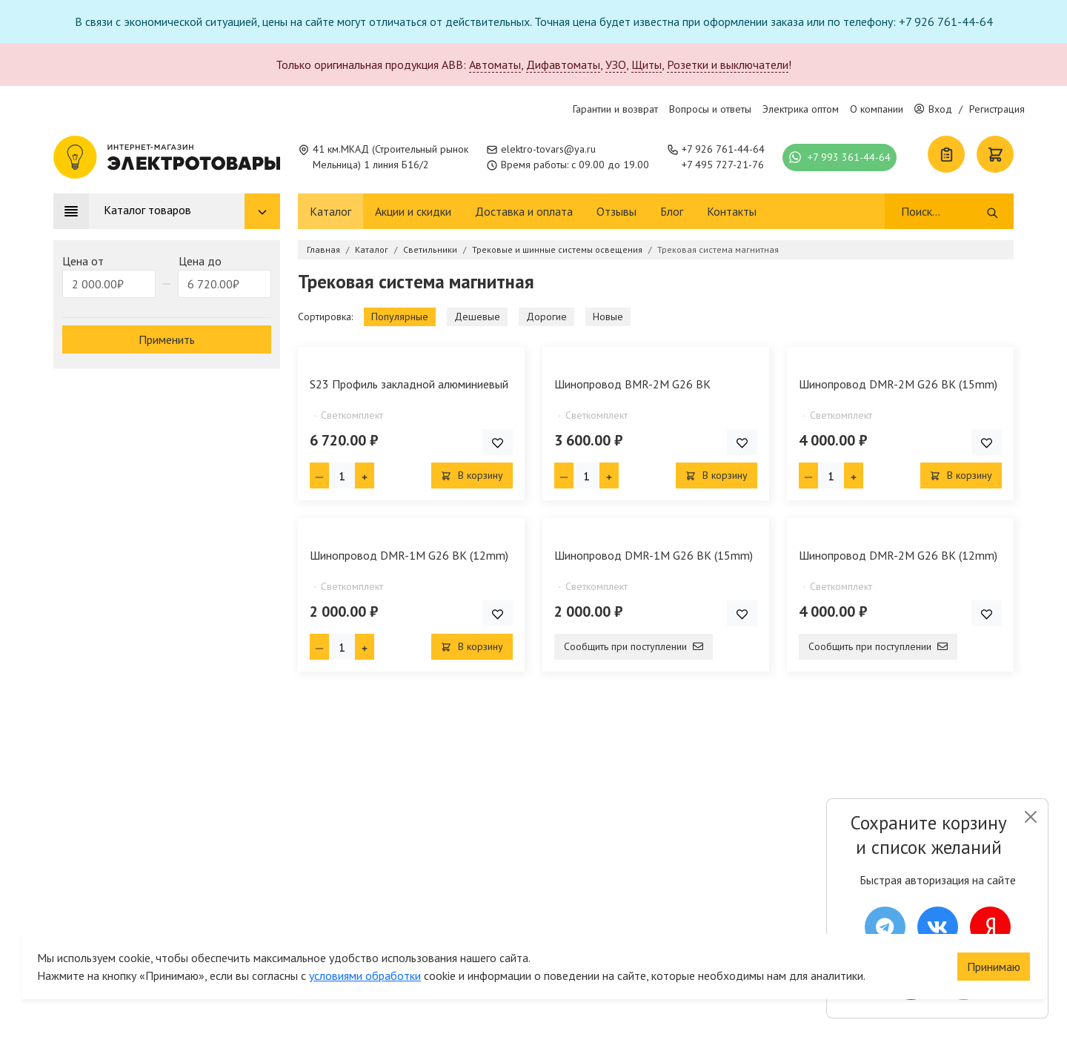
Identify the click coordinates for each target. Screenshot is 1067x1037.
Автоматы (495, 64)
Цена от (83, 261)
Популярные (399, 316)
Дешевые (477, 316)
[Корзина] (995, 154)
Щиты (646, 64)
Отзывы (616, 211)
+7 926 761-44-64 (723, 149)
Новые (608, 316)
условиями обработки (365, 949)
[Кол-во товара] (342, 475)
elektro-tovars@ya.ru (548, 149)
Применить (167, 339)
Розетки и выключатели (727, 64)
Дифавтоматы (563, 64)
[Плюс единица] (364, 475)
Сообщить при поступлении (633, 646)
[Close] (1030, 817)
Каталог (330, 211)
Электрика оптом (800, 109)
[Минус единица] (319, 475)
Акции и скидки (413, 211)
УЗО (615, 64)
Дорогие (546, 316)
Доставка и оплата (524, 211)
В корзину (472, 475)
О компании (876, 109)
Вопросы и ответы (710, 109)
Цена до (200, 261)
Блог (671, 211)
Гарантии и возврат (615, 109)
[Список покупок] (946, 154)
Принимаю (993, 940)
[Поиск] (943, 211)
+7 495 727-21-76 (723, 164)
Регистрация (997, 109)
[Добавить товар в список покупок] (497, 442)
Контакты (732, 211)
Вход (933, 109)
